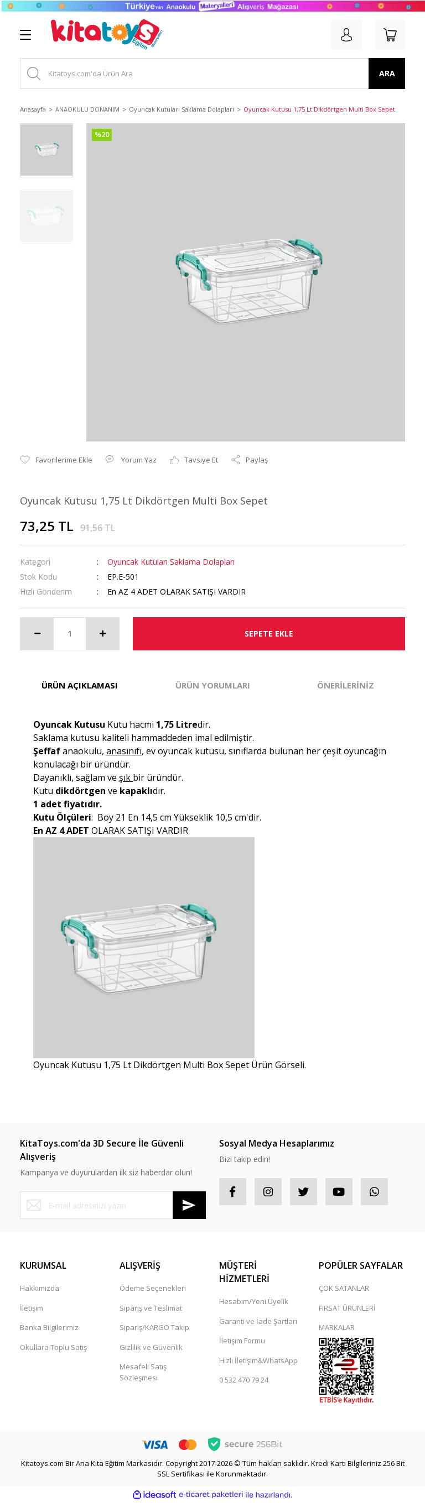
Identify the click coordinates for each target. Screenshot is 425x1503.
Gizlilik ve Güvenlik (151, 1347)
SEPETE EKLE (269, 633)
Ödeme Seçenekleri (153, 1288)
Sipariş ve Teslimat (151, 1308)
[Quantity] (70, 634)
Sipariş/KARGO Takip (154, 1327)
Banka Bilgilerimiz (49, 1327)
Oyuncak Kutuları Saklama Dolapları (171, 561)
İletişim (31, 1308)
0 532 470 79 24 (243, 1380)
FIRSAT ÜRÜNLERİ (347, 1308)
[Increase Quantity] (102, 634)
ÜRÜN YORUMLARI (212, 685)
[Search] (212, 73)
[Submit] (189, 1205)
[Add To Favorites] (56, 460)
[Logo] (107, 34)
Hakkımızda (39, 1288)
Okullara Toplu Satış (53, 1347)
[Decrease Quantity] (37, 634)
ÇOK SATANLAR (344, 1288)
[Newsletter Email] (113, 1205)
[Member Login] (345, 34)
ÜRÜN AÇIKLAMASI (80, 685)
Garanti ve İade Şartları (258, 1321)
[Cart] (389, 34)
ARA (387, 73)
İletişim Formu (242, 1341)
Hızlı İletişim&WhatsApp (258, 1360)
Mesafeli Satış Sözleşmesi (143, 1372)
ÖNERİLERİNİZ (345, 685)
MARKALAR (337, 1327)
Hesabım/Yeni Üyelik (253, 1301)
